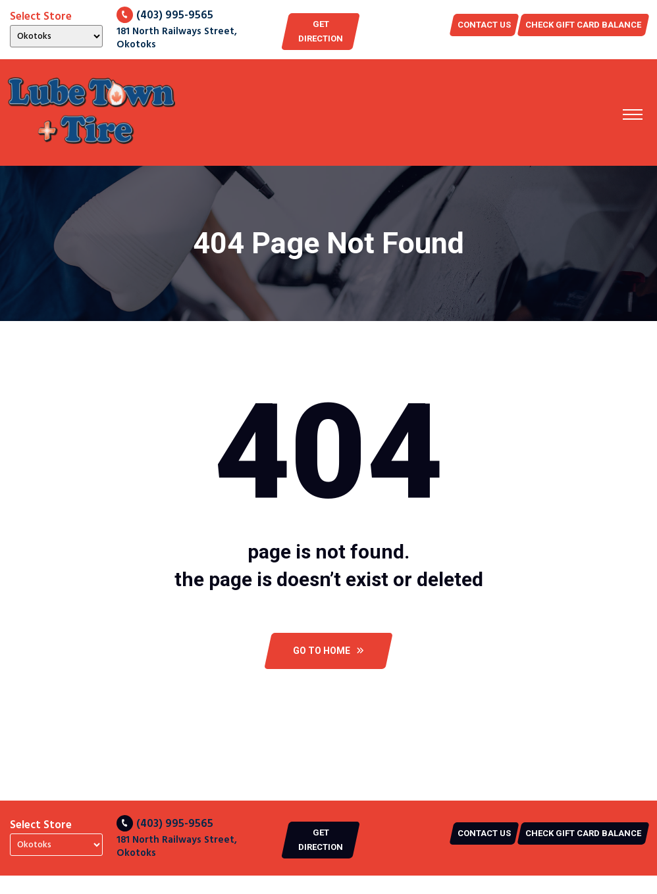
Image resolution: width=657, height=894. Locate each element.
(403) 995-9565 (165, 15)
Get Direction (320, 31)
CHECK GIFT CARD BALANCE (583, 25)
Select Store (41, 17)
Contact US (484, 25)
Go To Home (328, 650)
